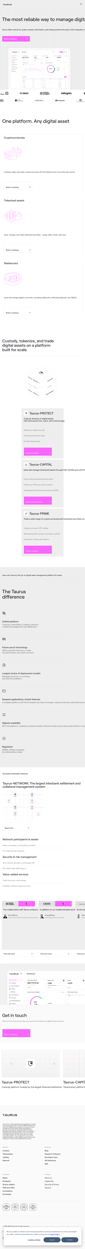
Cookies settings (34, 1240)
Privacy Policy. (55, 1234)
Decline (69, 1240)
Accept (52, 1240)
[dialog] (42, 1236)
